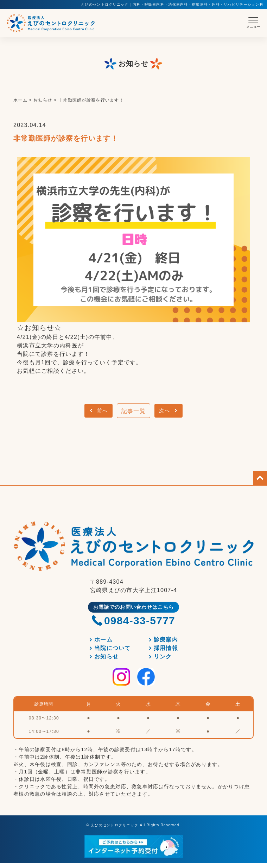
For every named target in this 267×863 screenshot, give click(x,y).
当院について (112, 648)
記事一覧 (133, 411)
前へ (102, 410)
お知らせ (106, 657)
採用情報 (166, 648)
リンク (163, 657)
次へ (164, 410)
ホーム (103, 640)
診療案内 (166, 640)
